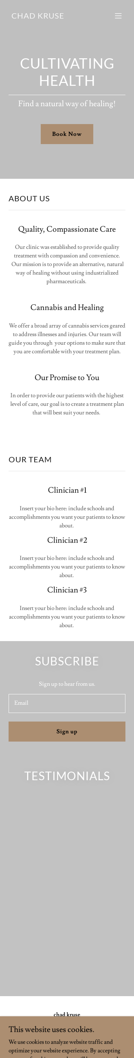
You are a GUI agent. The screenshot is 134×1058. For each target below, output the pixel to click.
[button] (118, 16)
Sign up (67, 731)
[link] (37, 16)
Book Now (67, 134)
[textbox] (67, 703)
